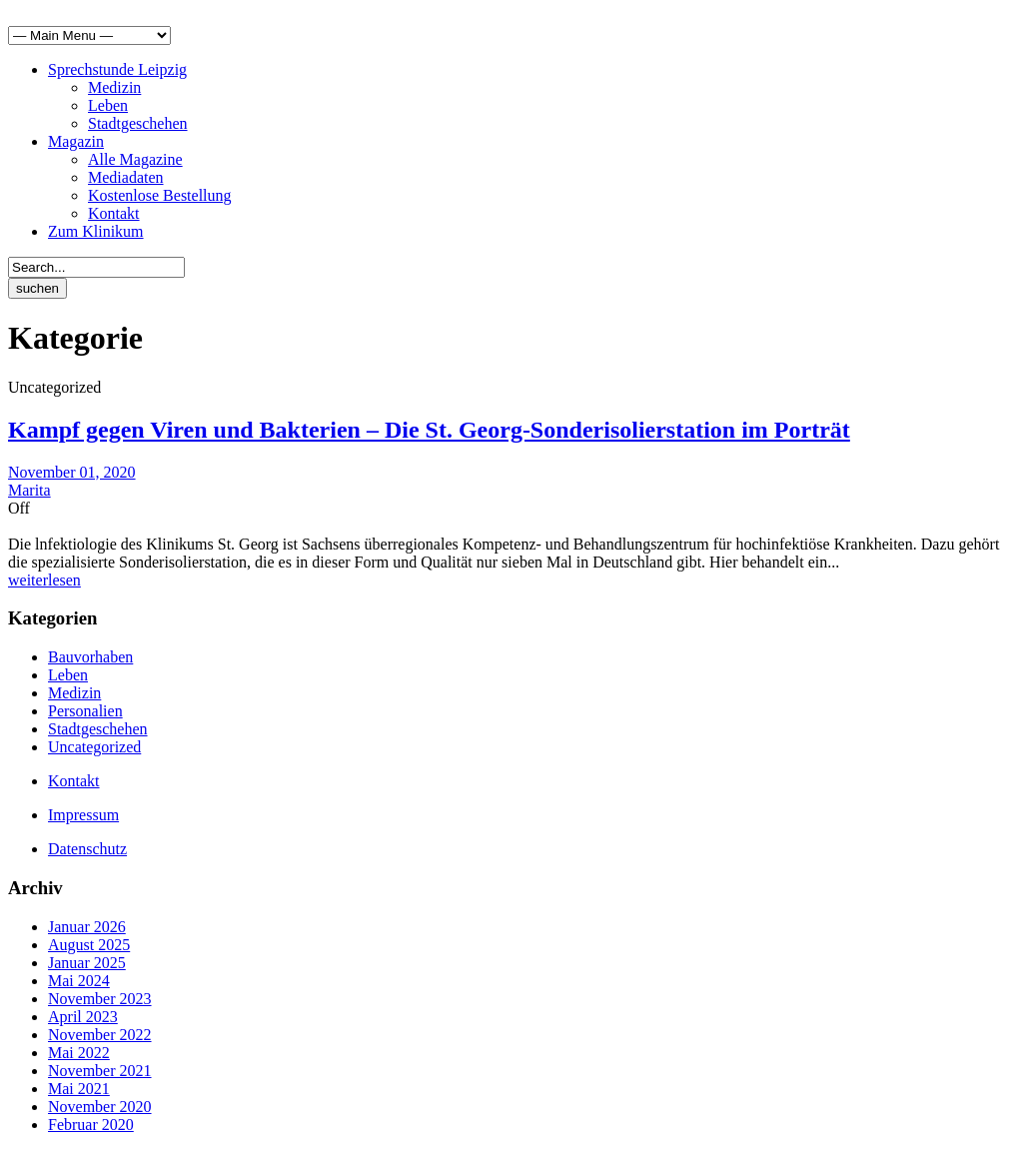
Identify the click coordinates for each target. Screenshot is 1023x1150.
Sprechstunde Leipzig (117, 69)
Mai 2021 (79, 1088)
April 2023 (83, 1016)
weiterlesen (44, 580)
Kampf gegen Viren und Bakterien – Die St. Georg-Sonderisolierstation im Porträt (429, 430)
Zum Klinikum (96, 231)
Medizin (114, 87)
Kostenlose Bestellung (160, 195)
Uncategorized (94, 746)
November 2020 (100, 1106)
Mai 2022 (79, 1052)
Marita (29, 490)
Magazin (76, 141)
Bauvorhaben (90, 656)
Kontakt (114, 213)
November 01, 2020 (72, 472)
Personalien (85, 710)
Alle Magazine (135, 159)
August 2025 (89, 944)
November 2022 (100, 1034)
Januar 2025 (87, 962)
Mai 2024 (79, 980)
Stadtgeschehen (138, 123)
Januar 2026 (87, 926)
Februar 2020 (91, 1124)
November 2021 (100, 1070)
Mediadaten (126, 177)
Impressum (83, 814)
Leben (108, 105)
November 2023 (100, 998)
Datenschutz (87, 848)
